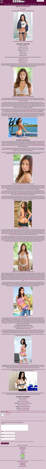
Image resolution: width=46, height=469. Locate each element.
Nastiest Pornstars (22, 466)
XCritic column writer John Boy (16, 234)
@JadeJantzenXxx (23, 10)
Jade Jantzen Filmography (25, 408)
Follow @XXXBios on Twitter (22, 461)
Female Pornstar (14, 4)
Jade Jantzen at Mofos (24, 404)
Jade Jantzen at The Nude (25, 409)
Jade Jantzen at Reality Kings (25, 406)
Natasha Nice (7, 322)
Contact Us (40, 4)
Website (2, 437)
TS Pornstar (21, 4)
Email (2, 434)
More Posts (8, 414)
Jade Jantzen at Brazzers (25, 401)
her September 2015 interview (29, 111)
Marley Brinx (15, 233)
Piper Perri (25, 276)
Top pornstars (22, 464)
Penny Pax (43, 186)
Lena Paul (3, 322)
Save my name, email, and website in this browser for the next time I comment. (17, 441)
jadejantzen (32, 10)
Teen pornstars (22, 463)
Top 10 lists (27, 4)
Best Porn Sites (34, 4)
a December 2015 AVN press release (36, 332)
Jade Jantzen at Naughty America (26, 403)
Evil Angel (19, 186)
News (9, 4)
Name (2, 431)
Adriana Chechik (38, 186)
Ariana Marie (6, 233)
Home (5, 4)
